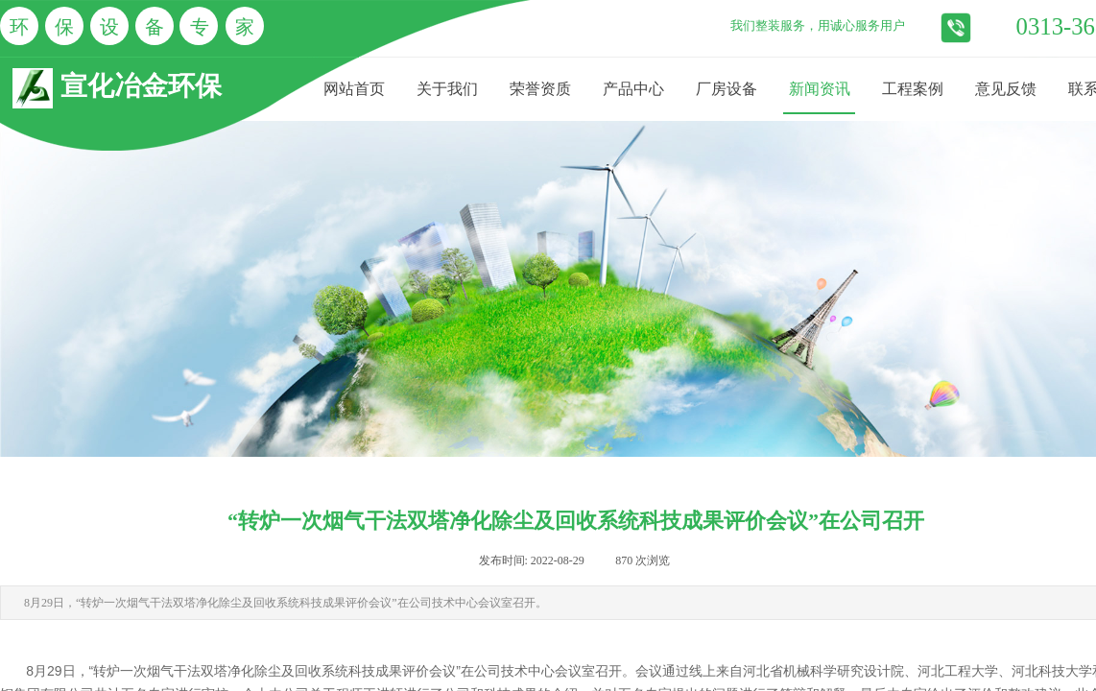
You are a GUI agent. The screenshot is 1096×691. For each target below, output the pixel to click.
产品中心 (633, 89)
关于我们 (447, 89)
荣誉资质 (540, 89)
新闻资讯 (819, 89)
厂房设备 (726, 89)
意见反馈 (1005, 89)
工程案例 (912, 89)
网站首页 (354, 89)
